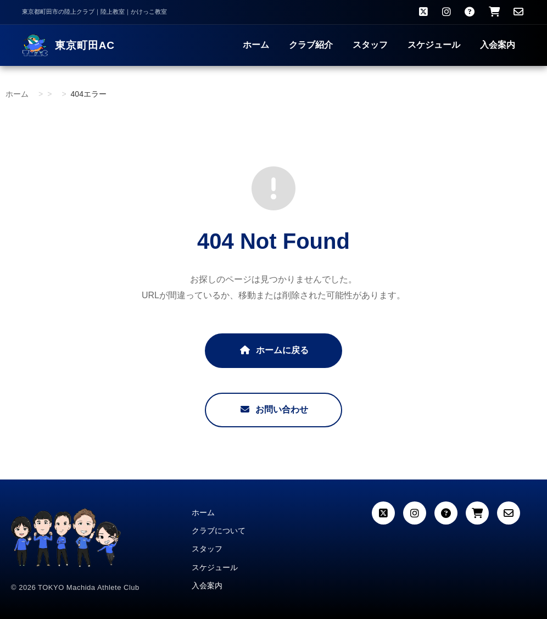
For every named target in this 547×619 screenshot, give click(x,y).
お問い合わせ (273, 409)
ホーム (256, 44)
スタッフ (370, 44)
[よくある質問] (469, 12)
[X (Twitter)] (383, 513)
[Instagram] (446, 12)
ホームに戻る (273, 350)
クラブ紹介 (311, 44)
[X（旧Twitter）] (423, 12)
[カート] (477, 513)
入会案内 (497, 44)
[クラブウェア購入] (494, 12)
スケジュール (434, 44)
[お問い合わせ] (518, 12)
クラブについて (218, 530)
